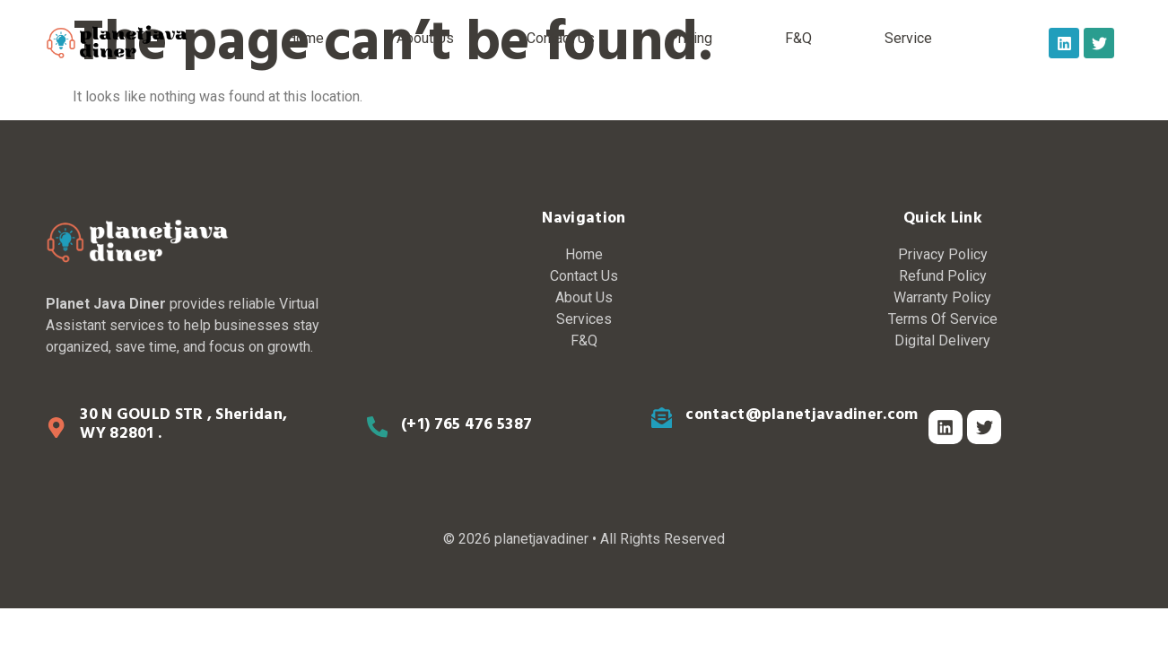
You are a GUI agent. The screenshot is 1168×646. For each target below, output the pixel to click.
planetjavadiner (541, 538)
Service (908, 38)
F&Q (798, 38)
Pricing (690, 38)
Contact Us (561, 38)
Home (305, 38)
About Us (425, 38)
